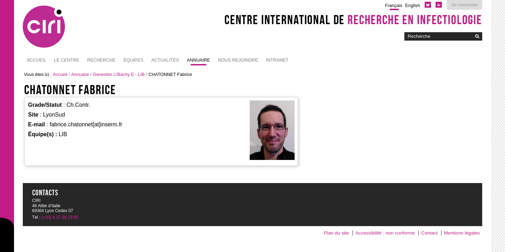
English (412, 5)
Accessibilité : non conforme (385, 233)
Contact (429, 233)
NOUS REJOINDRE (238, 60)
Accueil (36, 60)
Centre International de (353, 20)
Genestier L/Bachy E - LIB (119, 74)
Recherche (101, 60)
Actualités (165, 60)
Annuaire (198, 60)
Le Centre (66, 60)
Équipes (133, 60)
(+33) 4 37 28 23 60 (59, 217)
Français (393, 5)
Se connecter (464, 4)
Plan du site (336, 233)
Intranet (277, 60)
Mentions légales (462, 233)
